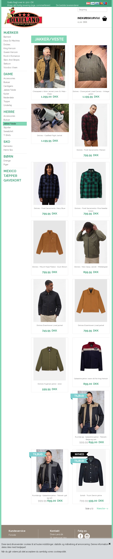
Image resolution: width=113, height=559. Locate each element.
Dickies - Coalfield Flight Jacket (49, 135)
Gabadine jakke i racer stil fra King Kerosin (91, 379)
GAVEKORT (12, 180)
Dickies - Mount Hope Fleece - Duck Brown (49, 267)
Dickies (7, 44)
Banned (7, 37)
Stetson (7, 64)
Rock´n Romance (12, 56)
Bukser (7, 82)
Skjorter (7, 127)
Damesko (8, 146)
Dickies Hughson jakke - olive (50, 384)
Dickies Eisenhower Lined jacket (50, 325)
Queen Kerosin (11, 52)
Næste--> (102, 508)
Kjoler (6, 94)
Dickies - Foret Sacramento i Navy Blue (49, 208)
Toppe (7, 101)
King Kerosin (10, 48)
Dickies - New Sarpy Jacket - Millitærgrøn (91, 267)
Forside (12, 535)
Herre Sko (8, 150)
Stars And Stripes (12, 60)
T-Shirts (7, 135)
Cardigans (8, 86)
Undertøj (8, 105)
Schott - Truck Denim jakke (91, 495)
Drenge (7, 161)
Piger (6, 164)
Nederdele (9, 97)
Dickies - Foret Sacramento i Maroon (91, 150)
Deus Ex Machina (12, 41)
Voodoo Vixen (10, 67)
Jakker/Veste (10, 90)
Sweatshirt (8, 131)
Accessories (9, 78)
